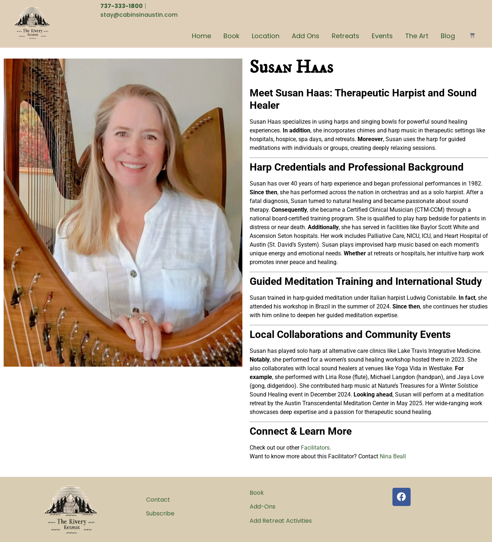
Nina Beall (393, 456)
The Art (416, 36)
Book (231, 36)
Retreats (345, 36)
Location (265, 36)
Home (201, 36)
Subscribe (160, 513)
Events (382, 36)
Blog (448, 36)
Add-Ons (262, 506)
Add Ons (305, 36)
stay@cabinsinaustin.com (139, 15)
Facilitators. (316, 447)
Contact (158, 499)
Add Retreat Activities (281, 521)
